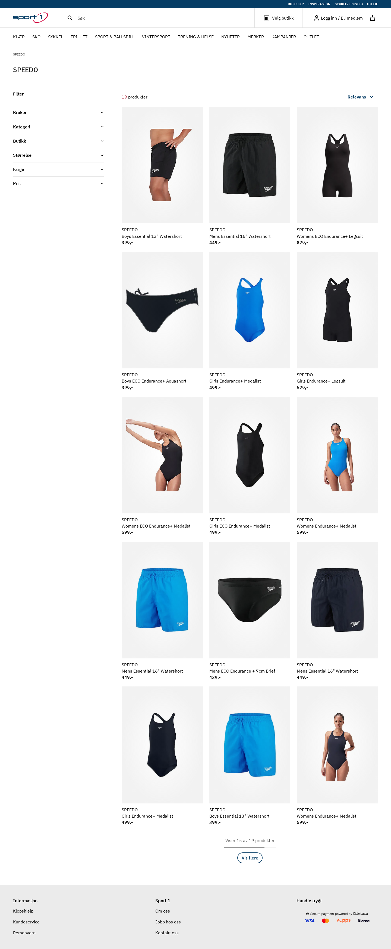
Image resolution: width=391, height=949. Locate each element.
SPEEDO (19, 54)
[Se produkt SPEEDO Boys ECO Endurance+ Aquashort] (162, 321)
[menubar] (167, 37)
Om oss (162, 911)
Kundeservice (26, 922)
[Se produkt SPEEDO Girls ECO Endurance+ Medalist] (250, 466)
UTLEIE (372, 4)
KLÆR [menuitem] (19, 37)
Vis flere (250, 858)
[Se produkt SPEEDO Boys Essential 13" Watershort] (162, 176)
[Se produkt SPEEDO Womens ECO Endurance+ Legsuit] (337, 176)
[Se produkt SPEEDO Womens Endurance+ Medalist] (337, 466)
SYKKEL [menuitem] (55, 37)
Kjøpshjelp (23, 911)
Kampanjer (284, 36)
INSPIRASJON (319, 4)
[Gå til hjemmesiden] (35, 18)
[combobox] (348, 96)
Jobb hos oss (168, 922)
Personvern (24, 932)
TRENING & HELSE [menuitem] (196, 37)
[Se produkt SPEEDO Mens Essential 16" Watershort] (250, 176)
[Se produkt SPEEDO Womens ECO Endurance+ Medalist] (162, 466)
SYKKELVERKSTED (349, 4)
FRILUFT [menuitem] (79, 37)
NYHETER (230, 36)
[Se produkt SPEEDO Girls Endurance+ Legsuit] (337, 321)
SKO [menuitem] (36, 37)
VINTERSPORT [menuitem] (156, 37)
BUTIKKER (296, 4)
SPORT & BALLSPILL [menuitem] (114, 37)
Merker (255, 36)
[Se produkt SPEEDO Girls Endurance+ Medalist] (250, 321)
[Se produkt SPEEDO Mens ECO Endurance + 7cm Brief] (250, 611)
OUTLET (311, 36)
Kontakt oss (167, 932)
